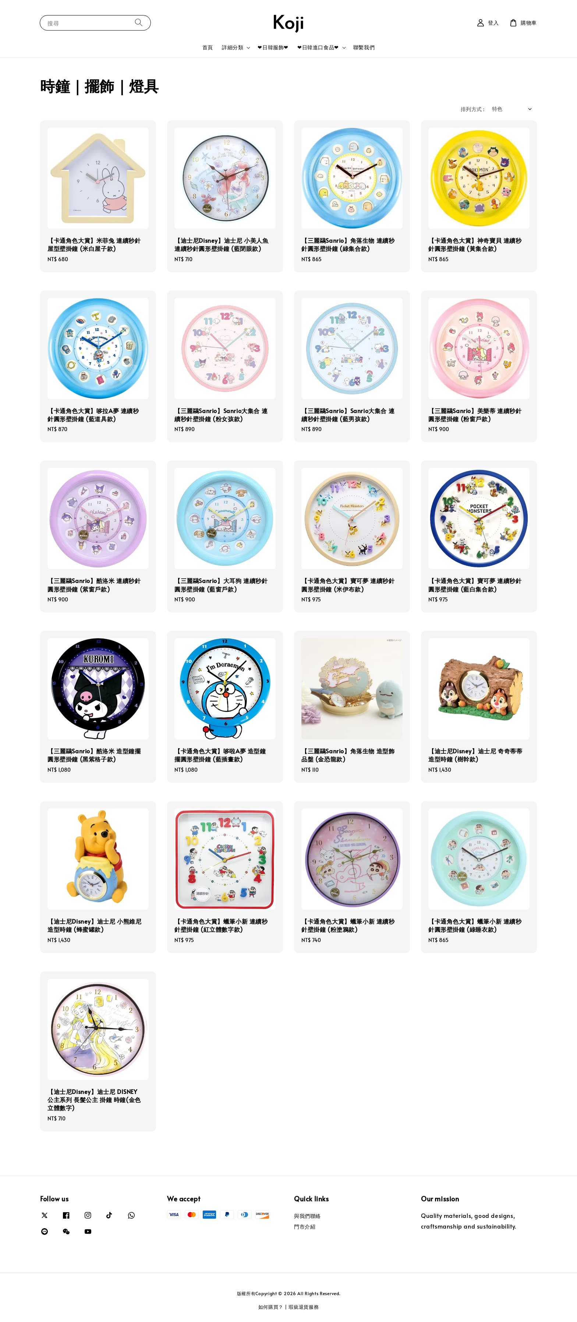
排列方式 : (472, 109)
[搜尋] (139, 22)
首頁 (207, 47)
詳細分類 (232, 47)
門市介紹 (304, 1226)
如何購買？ (271, 1307)
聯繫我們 (364, 47)
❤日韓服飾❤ (273, 47)
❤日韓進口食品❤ (318, 47)
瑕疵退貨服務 (303, 1307)
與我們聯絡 (307, 1216)
